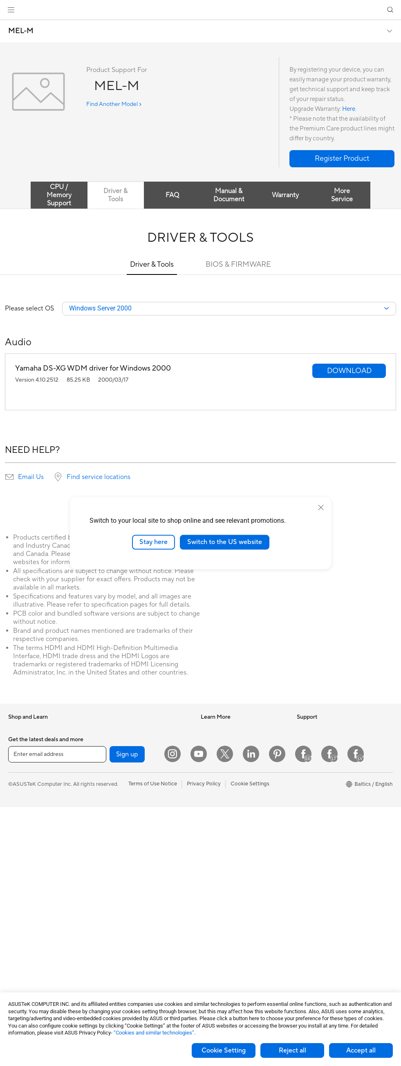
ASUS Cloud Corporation (327, 803)
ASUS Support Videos (227, 938)
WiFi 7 (110, 791)
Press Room (311, 766)
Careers (306, 778)
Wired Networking (125, 840)
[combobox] (229, 309)
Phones (17, 742)
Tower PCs (21, 890)
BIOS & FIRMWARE (238, 264)
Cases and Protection (129, 939)
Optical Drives (120, 741)
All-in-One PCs (26, 878)
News (303, 729)
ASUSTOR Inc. (314, 790)
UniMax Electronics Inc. (325, 815)
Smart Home (118, 852)
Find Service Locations (228, 877)
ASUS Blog (214, 778)
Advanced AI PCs (222, 803)
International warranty (227, 852)
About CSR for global (323, 754)
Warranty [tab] (285, 195)
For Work (19, 791)
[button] (11, 9)
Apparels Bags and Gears (133, 926)
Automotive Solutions (227, 766)
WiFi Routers (118, 815)
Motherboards (26, 952)
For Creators (23, 804)
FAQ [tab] (172, 195)
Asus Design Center (224, 741)
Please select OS (29, 309)
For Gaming (22, 828)
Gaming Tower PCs (31, 902)
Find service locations (98, 477)
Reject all (292, 1050)
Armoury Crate (219, 815)
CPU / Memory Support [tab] (59, 195)
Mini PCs (18, 914)
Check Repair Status (226, 864)
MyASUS (212, 950)
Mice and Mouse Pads (129, 902)
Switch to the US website (224, 542)
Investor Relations (319, 741)
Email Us (31, 477)
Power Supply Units (32, 976)
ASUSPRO (213, 754)
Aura (206, 827)
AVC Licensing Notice (227, 790)
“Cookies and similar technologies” (154, 1033)
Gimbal (111, 975)
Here (348, 109)
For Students (23, 816)
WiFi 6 (110, 803)
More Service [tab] (342, 195)
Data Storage (119, 754)
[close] (321, 507)
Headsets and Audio (127, 914)
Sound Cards (118, 729)
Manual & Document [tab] (228, 195)
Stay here (153, 542)
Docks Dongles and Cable (134, 963)
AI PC (208, 729)
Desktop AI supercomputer (135, 864)
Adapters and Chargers (131, 951)
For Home (20, 779)
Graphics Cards (27, 964)
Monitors (19, 865)
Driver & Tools (152, 264)
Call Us (209, 914)
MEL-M (21, 31)
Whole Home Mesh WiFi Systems (143, 828)
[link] (200, 10)
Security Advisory (222, 926)
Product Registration (226, 889)
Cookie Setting (224, 1050)
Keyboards (116, 889)
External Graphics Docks (133, 766)
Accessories (22, 754)
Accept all (361, 1050)
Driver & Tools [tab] (115, 195)
